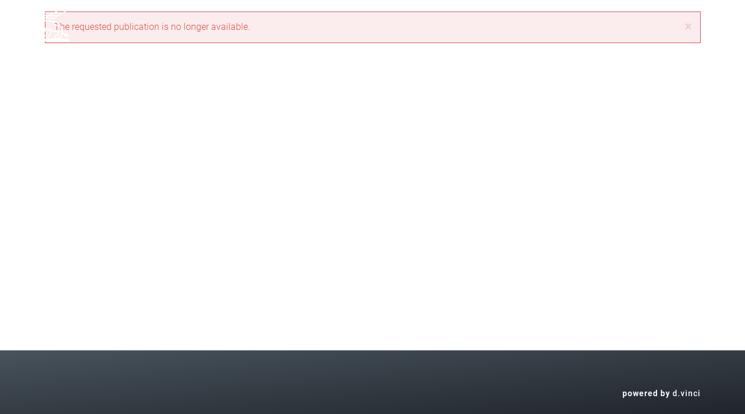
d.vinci (687, 393)
